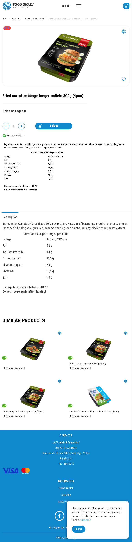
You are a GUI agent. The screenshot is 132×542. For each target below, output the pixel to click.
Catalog (16, 19)
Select (48, 126)
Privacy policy (66, 502)
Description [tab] (10, 217)
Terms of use (66, 488)
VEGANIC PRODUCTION (34, 19)
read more (85, 519)
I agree (78, 529)
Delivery (66, 495)
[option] (66, 56)
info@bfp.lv (66, 458)
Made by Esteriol (66, 537)
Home (5, 19)
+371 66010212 (66, 463)
